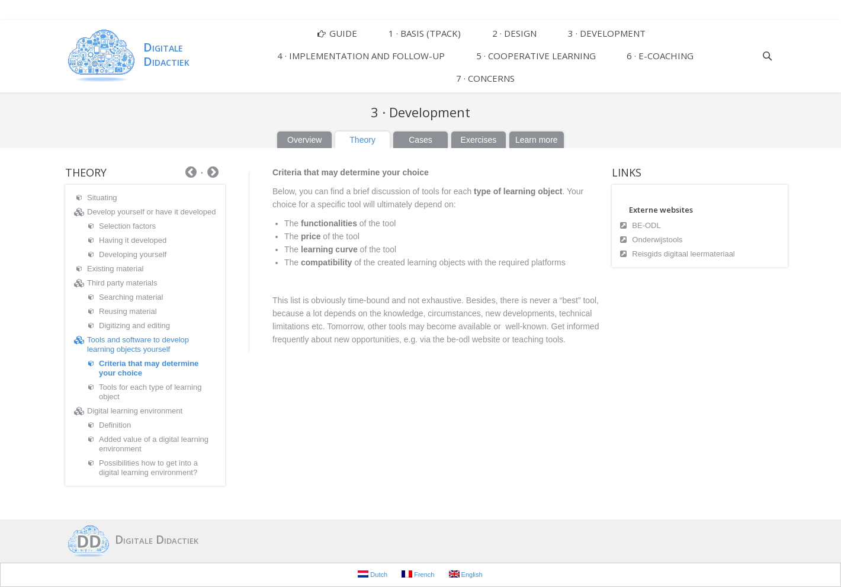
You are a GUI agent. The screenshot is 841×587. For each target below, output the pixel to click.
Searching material (131, 297)
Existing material (115, 268)
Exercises (479, 140)
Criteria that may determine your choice (148, 368)
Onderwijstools (657, 239)
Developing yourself (132, 254)
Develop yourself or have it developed (151, 211)
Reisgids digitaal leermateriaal (683, 253)
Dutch (372, 574)
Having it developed (132, 240)
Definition (115, 425)
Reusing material (128, 311)
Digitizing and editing (134, 325)
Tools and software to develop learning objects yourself (138, 344)
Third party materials (122, 282)
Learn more (536, 140)
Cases (420, 140)
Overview (304, 140)
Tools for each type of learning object (150, 392)
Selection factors (127, 226)
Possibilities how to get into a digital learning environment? (148, 467)
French (418, 574)
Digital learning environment (134, 410)
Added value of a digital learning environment (153, 444)
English (466, 574)
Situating (102, 197)
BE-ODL (646, 225)
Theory (362, 140)
